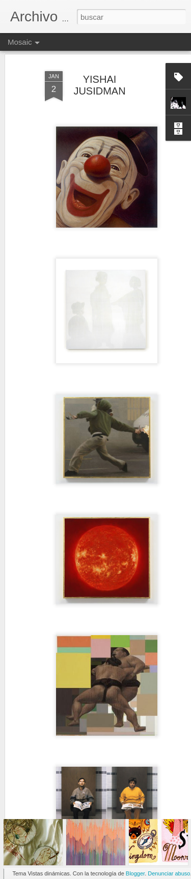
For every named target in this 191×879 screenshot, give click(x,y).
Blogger (135, 873)
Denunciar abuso (169, 873)
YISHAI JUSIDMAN (99, 62)
